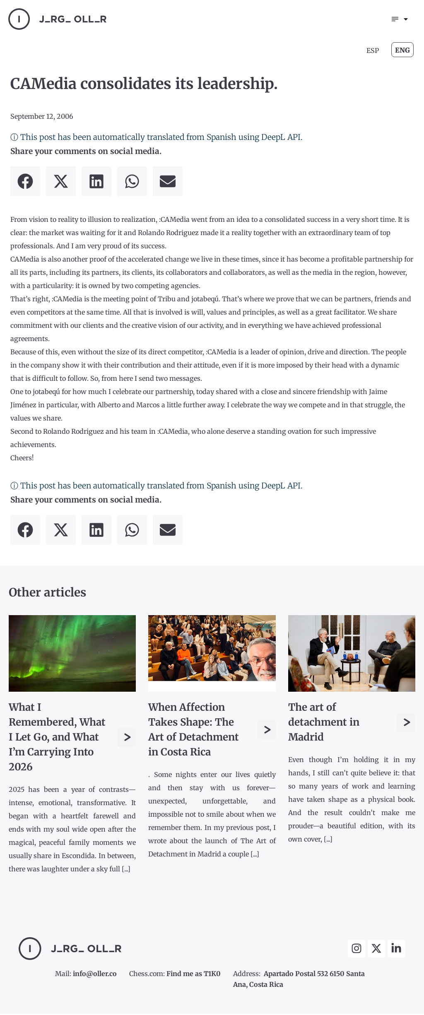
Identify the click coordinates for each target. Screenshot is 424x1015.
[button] (25, 182)
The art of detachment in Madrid (323, 723)
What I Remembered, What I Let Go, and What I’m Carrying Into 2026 (57, 738)
